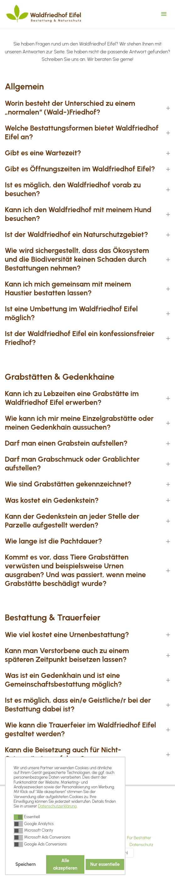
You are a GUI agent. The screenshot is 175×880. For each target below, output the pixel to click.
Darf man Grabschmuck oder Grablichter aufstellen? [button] (72, 463)
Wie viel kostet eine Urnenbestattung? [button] (67, 634)
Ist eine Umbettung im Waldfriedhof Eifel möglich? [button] (71, 313)
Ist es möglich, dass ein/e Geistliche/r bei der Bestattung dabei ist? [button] (78, 704)
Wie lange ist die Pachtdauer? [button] (53, 541)
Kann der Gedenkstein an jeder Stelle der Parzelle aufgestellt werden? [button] (72, 520)
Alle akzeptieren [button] (65, 864)
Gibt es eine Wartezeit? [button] (43, 153)
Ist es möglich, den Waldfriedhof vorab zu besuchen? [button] (73, 189)
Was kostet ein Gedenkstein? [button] (51, 500)
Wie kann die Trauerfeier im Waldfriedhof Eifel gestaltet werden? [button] (80, 729)
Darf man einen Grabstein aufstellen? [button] (66, 443)
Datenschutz (141, 844)
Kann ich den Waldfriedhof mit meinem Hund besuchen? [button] (78, 214)
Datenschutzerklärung (57, 806)
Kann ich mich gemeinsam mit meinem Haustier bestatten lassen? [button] (68, 288)
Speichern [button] (25, 864)
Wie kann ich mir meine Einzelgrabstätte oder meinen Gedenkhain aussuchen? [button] (79, 423)
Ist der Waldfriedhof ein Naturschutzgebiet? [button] (76, 234)
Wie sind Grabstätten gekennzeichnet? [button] (68, 484)
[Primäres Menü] (163, 14)
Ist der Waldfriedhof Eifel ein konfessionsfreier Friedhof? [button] (79, 338)
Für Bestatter (139, 837)
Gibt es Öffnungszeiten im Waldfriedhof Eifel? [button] (80, 169)
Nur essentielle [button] (105, 864)
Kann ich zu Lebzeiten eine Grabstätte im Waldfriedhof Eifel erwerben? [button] (72, 398)
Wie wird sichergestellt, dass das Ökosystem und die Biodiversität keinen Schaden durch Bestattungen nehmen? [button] (77, 259)
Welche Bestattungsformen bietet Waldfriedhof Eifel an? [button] (81, 132)
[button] (18, 817)
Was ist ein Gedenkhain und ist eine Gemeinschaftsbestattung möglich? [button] (63, 680)
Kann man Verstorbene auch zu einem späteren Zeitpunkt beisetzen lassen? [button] (67, 655)
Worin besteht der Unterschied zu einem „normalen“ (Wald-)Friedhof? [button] (70, 107)
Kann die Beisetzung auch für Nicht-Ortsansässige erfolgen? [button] (63, 754)
